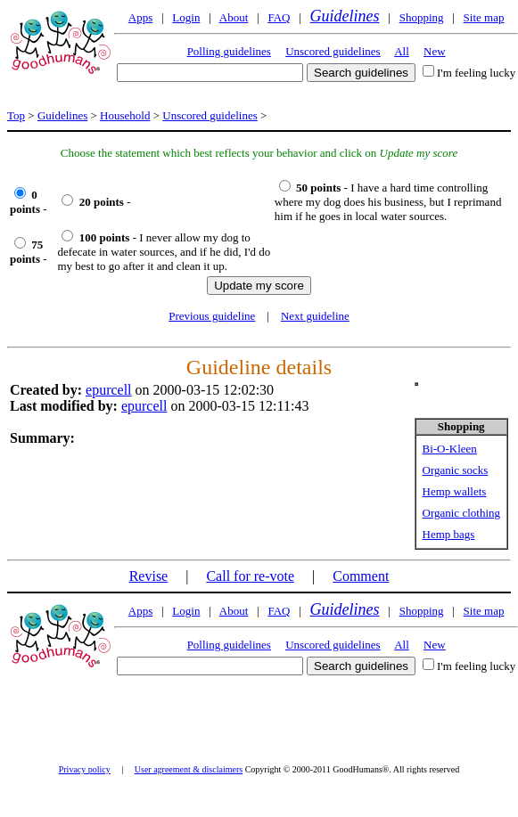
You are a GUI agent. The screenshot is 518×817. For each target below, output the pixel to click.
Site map (484, 17)
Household (125, 115)
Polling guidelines (229, 51)
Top (16, 115)
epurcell (109, 389)
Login (186, 17)
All (401, 51)
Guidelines (345, 16)
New (434, 51)
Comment (361, 576)
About (234, 17)
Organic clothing (462, 512)
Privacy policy (85, 769)
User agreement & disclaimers (189, 769)
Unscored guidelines (333, 51)
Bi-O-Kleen (450, 448)
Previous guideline (212, 316)
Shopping (421, 17)
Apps (140, 17)
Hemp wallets (455, 491)
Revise (149, 576)
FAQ (278, 17)
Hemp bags (449, 534)
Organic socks (456, 470)
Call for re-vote (250, 576)
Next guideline (315, 316)
